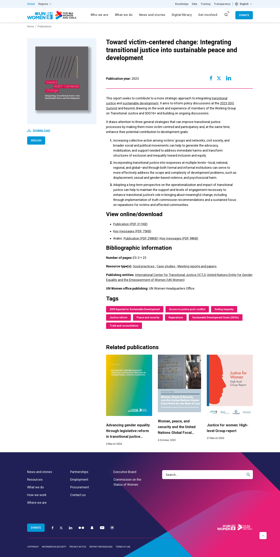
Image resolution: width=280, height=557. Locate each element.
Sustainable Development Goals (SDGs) (215, 317)
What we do (35, 487)
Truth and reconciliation (124, 325)
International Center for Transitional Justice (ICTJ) (170, 275)
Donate (244, 15)
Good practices (144, 266)
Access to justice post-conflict (187, 309)
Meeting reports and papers (197, 266)
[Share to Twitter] (219, 78)
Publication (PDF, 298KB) (141, 238)
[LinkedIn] (70, 527)
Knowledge (181, 4)
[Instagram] (112, 527)
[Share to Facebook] (211, 78)
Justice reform (118, 317)
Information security (54, 547)
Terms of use (123, 547)
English (36, 140)
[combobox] (244, 4)
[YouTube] (102, 527)
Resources (35, 479)
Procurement (79, 487)
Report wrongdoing (100, 547)
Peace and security (148, 317)
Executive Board (124, 472)
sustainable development (140, 103)
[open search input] (226, 15)
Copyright (33, 547)
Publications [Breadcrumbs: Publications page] (44, 26)
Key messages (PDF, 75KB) (132, 231)
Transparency (222, 4)
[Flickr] (81, 527)
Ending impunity (224, 309)
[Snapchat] (92, 527)
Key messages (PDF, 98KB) (179, 238)
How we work (36, 495)
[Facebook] (52, 527)
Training (206, 4)
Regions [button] (43, 4)
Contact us (78, 495)
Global (31, 4)
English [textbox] (244, 4)
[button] (263, 535)
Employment (79, 479)
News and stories (39, 472)
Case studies (166, 266)
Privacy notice (77, 547)
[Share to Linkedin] (228, 78)
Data (194, 4)
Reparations (176, 317)
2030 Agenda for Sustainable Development (135, 309)
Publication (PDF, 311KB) (130, 224)
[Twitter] (61, 528)
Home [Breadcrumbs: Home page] (30, 26)
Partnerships (79, 472)
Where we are (37, 502)
